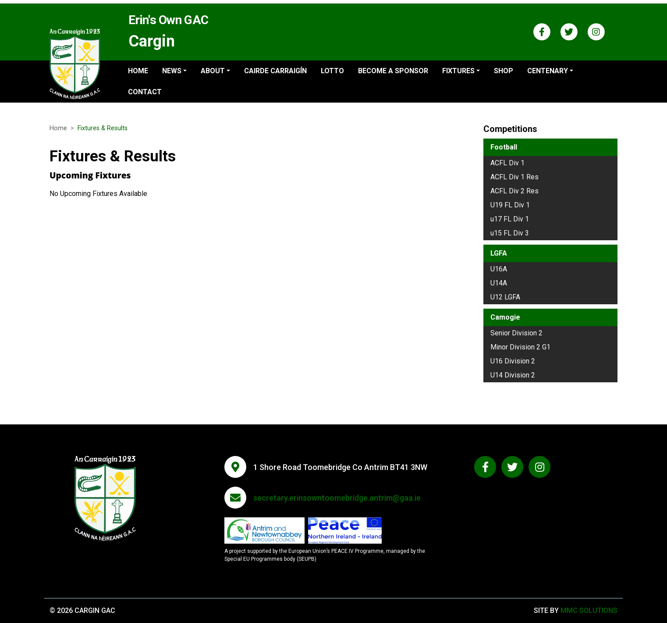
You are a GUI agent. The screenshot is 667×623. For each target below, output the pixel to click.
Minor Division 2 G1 (520, 347)
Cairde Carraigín (275, 71)
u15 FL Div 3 (509, 233)
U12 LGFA (505, 297)
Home (138, 71)
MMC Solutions (589, 610)
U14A (498, 283)
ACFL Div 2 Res (514, 191)
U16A (498, 269)
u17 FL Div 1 (509, 219)
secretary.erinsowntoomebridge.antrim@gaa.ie (337, 497)
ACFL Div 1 (507, 163)
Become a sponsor (393, 71)
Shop (503, 71)
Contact (145, 92)
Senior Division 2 (516, 333)
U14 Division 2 (512, 375)
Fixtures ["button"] (458, 71)
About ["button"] (213, 71)
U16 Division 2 (512, 361)
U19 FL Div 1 (510, 205)
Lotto (332, 71)
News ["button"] (171, 71)
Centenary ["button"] (547, 71)
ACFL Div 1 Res (514, 177)
